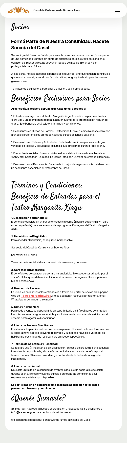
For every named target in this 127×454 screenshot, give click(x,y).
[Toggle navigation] (117, 10)
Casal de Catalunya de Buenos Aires (56, 10)
